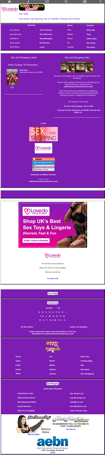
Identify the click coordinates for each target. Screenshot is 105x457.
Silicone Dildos (34, 434)
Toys (89, 34)
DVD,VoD (91, 30)
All (58, 308)
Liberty (70, 47)
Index (18, 361)
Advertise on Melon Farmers (43, 175)
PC (69, 43)
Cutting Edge (86, 361)
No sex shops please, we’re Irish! (78, 106)
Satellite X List (76, 402)
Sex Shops (14, 30)
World (70, 38)
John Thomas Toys (78, 411)
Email (18, 369)
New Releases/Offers (26, 402)
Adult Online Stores (26, 398)
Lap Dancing (15, 34)
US (50, 357)
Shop (18, 373)
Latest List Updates (78, 327)
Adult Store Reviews (52, 389)
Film (69, 30)
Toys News (15, 47)
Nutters (52, 369)
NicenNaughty (46, 38)
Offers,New (92, 39)
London (49, 308)
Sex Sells (91, 47)
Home (70, 25)
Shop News (15, 43)
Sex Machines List (78, 406)
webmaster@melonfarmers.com (78, 86)
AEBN (52, 452)
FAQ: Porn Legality (26, 411)
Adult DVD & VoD (25, 393)
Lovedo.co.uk (52, 278)
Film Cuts (85, 357)
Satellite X (14, 38)
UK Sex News (27, 327)
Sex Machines (46, 34)
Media (70, 34)
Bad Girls (24, 70)
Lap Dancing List (77, 398)
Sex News (91, 43)
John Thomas (46, 30)
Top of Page (53, 293)
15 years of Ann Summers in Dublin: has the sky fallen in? (79, 111)
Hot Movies (45, 43)
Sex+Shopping (87, 374)
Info (82, 365)
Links (42, 47)
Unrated (90, 25)
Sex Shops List (77, 393)
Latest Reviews (24, 406)
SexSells (31, 25)
